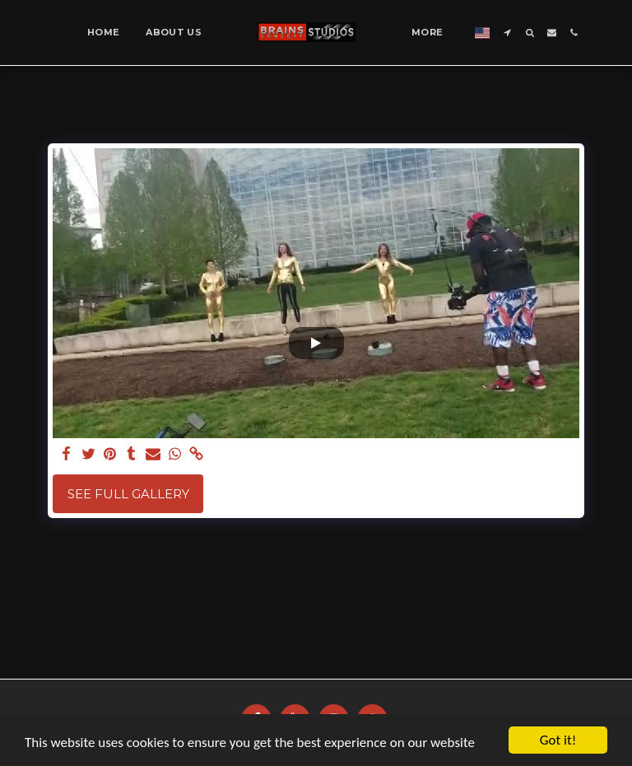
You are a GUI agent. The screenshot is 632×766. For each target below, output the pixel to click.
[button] (507, 32)
